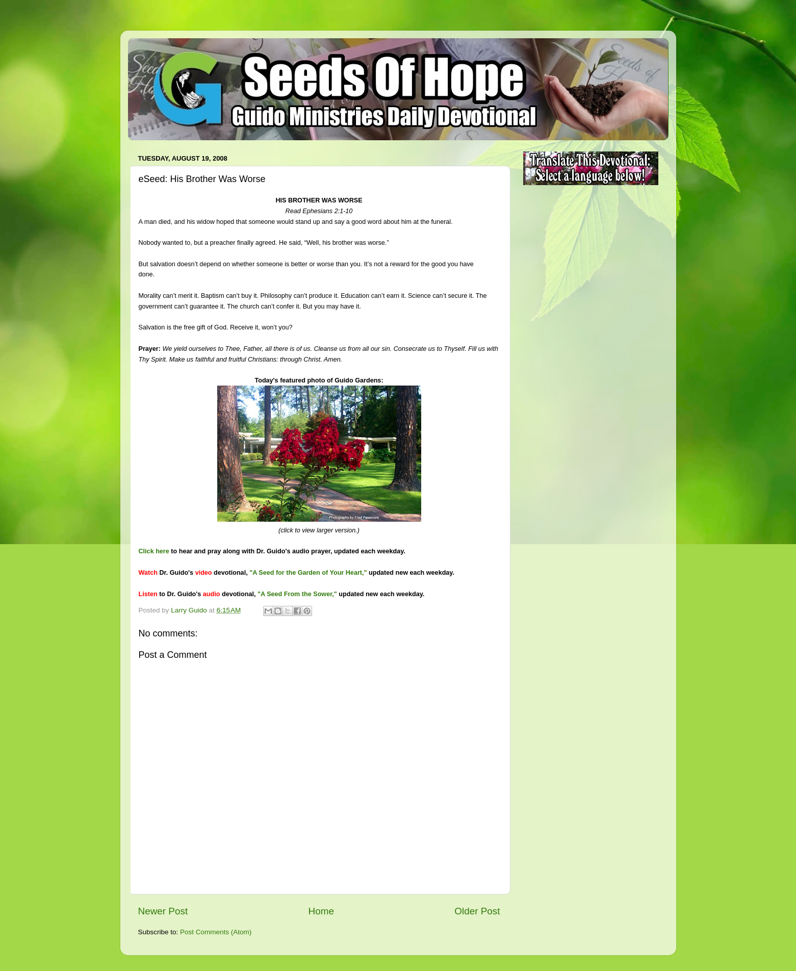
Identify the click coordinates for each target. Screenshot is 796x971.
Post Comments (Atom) (215, 932)
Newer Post (163, 911)
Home (321, 911)
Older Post (477, 911)
